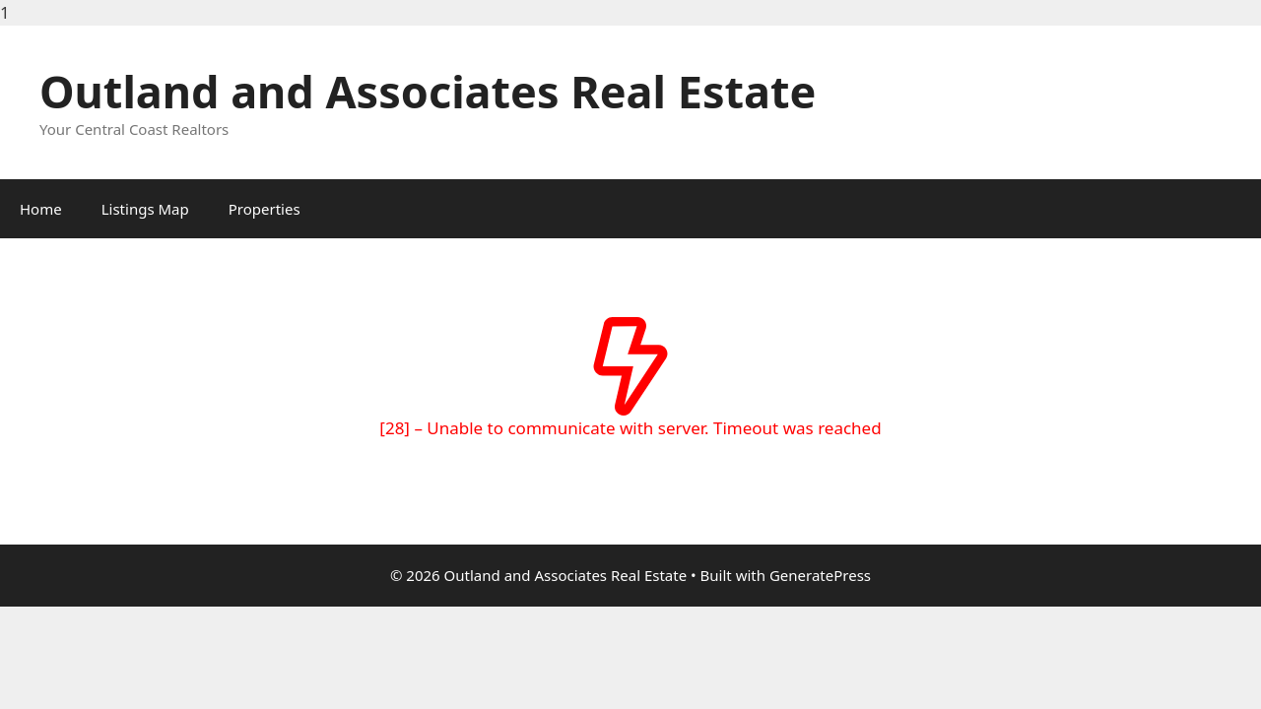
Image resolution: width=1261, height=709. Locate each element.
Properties (264, 209)
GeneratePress (820, 575)
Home (41, 209)
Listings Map (145, 209)
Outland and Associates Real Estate (427, 91)
